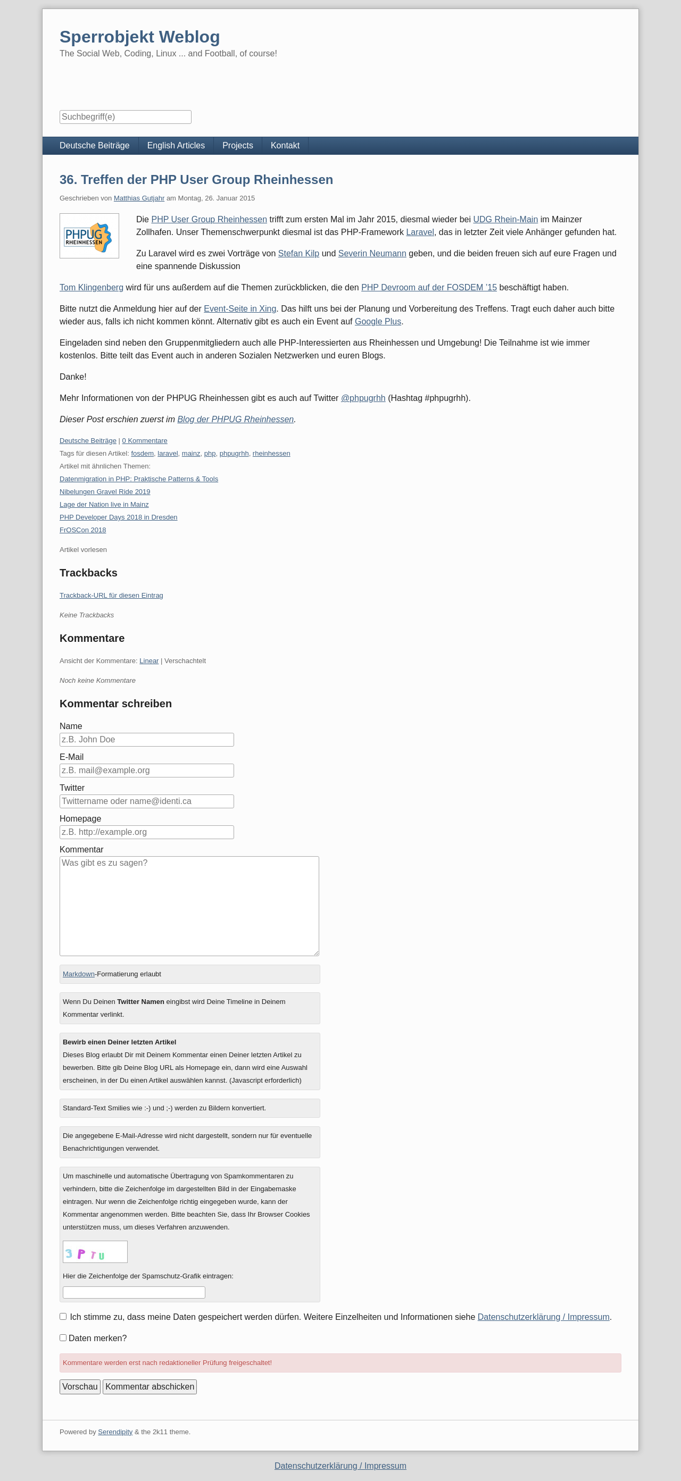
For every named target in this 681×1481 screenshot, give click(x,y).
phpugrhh (234, 453)
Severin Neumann (372, 253)
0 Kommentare (145, 441)
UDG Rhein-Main (505, 219)
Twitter (72, 787)
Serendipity (115, 1432)
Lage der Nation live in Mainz (104, 504)
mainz (191, 453)
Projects (237, 145)
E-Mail (72, 757)
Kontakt (285, 145)
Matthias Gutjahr (139, 198)
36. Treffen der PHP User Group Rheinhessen (196, 179)
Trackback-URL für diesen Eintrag (111, 595)
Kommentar (82, 849)
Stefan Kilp (298, 253)
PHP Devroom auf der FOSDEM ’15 (429, 287)
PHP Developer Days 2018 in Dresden (119, 517)
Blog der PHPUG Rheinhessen (235, 419)
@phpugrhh (363, 398)
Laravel (420, 232)
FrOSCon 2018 (83, 530)
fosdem (142, 453)
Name (71, 726)
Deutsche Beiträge (95, 145)
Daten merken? (98, 1338)
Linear (149, 661)
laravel (167, 453)
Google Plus (378, 321)
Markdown (79, 974)
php (210, 453)
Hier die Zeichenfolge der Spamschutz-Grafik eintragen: (148, 1276)
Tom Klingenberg (91, 287)
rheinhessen (271, 453)
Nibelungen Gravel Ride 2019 (105, 492)
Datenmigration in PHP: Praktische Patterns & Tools (139, 479)
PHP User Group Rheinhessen (209, 219)
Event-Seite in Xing (240, 308)
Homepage (80, 818)
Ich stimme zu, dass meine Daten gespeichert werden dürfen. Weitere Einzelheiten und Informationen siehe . (341, 1316)
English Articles (176, 145)
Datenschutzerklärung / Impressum (544, 1316)
